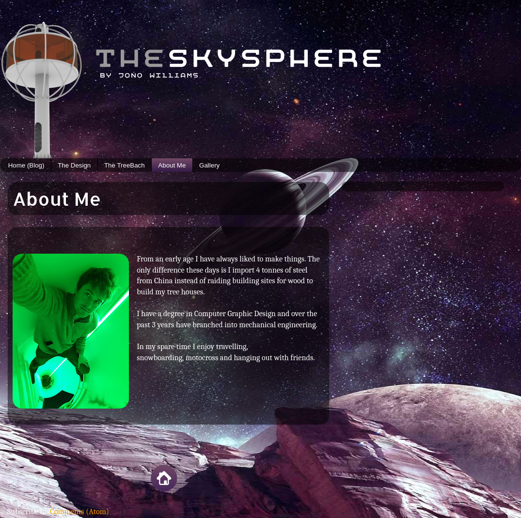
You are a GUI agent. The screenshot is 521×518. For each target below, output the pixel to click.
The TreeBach (124, 165)
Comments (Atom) (79, 511)
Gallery (209, 165)
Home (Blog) (26, 165)
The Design (74, 165)
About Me (172, 165)
